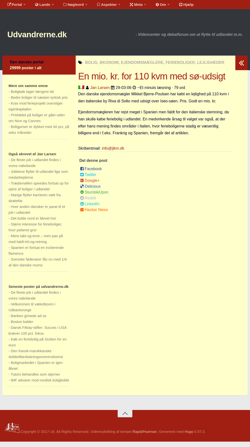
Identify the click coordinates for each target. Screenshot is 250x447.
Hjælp (174, 6)
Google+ (90, 186)
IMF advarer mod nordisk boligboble (40, 385)
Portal (13, 6)
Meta (128, 6)
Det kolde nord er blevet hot (33, 224)
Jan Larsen (100, 93)
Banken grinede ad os (28, 321)
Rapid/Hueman (145, 437)
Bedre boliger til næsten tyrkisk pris (39, 103)
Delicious (90, 192)
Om (151, 6)
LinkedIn (90, 209)
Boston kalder (22, 327)
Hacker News (94, 215)
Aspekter (101, 6)
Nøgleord (69, 6)
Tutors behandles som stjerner (35, 380)
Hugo (189, 437)
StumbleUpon (94, 197)
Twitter (88, 180)
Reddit (88, 203)
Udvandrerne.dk (45, 39)
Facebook (91, 174)
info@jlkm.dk (113, 154)
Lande (40, 6)
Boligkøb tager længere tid (32, 97)
